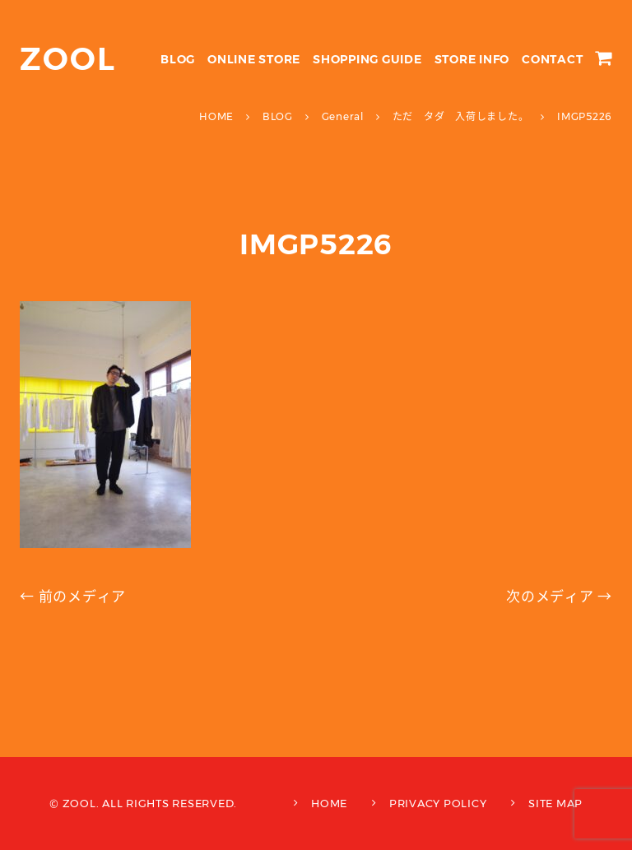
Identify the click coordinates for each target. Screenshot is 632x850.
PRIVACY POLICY (438, 803)
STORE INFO (472, 59)
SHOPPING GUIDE (367, 59)
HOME (329, 803)
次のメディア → (559, 596)
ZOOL (68, 58)
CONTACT (552, 59)
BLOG (177, 59)
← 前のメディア (73, 596)
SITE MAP (555, 803)
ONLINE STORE (253, 59)
